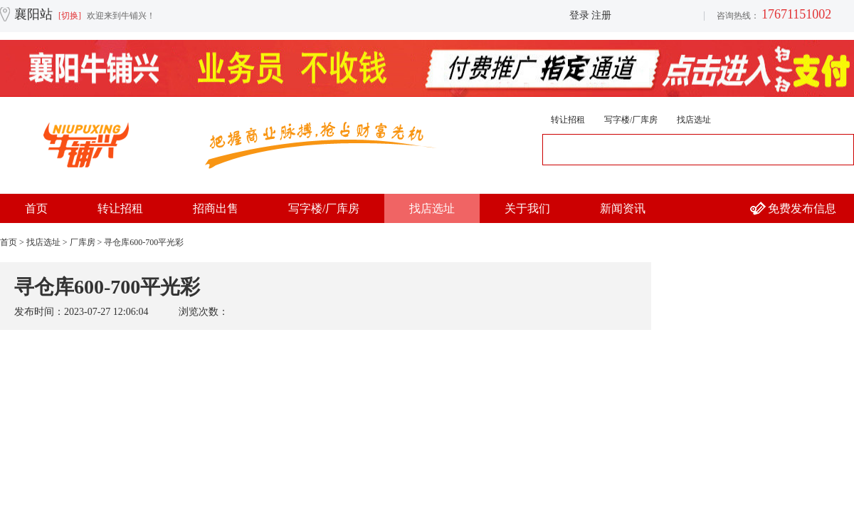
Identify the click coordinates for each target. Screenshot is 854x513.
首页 (36, 208)
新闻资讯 (622, 208)
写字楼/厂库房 (631, 120)
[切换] (69, 16)
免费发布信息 (802, 208)
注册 (601, 15)
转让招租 (568, 120)
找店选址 (694, 120)
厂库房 (82, 242)
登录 (579, 15)
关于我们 (527, 208)
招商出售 (215, 208)
